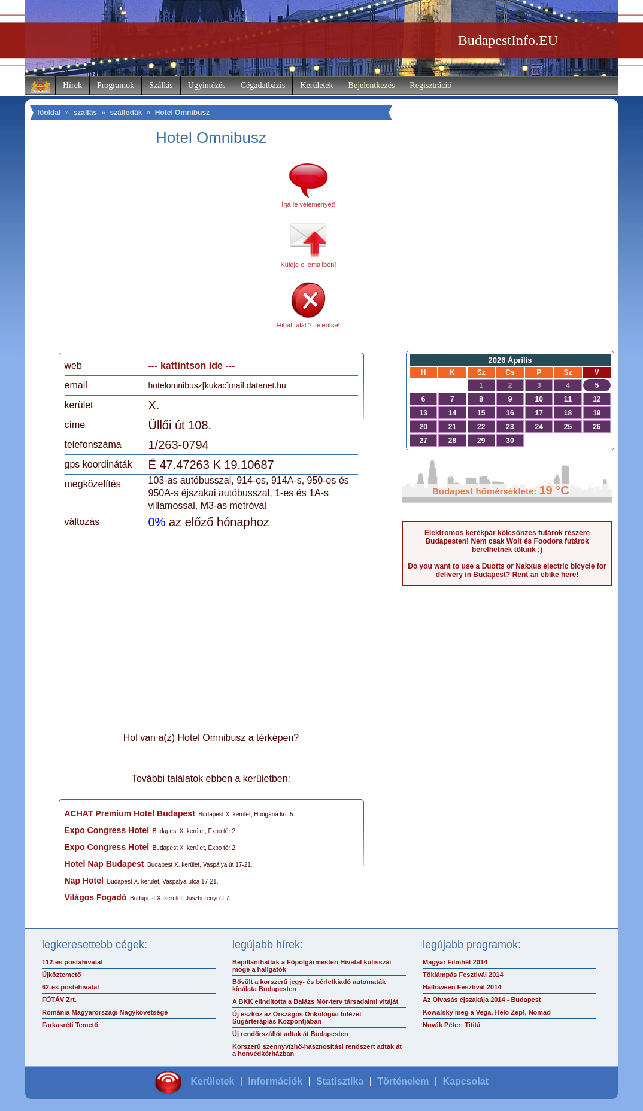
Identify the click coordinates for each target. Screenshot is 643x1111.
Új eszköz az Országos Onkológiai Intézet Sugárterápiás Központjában (297, 1017)
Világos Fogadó (96, 897)
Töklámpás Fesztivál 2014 (463, 974)
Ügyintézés (207, 85)
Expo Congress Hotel (107, 830)
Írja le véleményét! (308, 204)
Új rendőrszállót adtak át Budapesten (290, 1033)
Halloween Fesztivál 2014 (462, 987)
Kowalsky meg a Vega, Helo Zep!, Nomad (487, 1012)
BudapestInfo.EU (508, 40)
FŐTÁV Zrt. (59, 999)
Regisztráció (430, 85)
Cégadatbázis (263, 85)
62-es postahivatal (70, 987)
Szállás (161, 85)
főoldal (48, 112)
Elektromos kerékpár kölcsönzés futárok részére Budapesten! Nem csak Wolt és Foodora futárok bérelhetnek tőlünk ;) (507, 541)
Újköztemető (61, 974)
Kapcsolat (466, 1081)
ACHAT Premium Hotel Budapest (130, 813)
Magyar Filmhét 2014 (455, 962)
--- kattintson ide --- (191, 365)
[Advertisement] (164, 254)
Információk (275, 1081)
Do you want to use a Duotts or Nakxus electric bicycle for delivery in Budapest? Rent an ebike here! (507, 570)
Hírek (72, 85)
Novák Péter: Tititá (451, 1024)
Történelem (403, 1081)
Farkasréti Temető (70, 1024)
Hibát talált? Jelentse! (308, 325)
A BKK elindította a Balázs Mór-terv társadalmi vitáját (315, 1001)
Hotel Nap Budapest (104, 864)
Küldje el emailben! (308, 264)
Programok (115, 85)
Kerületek (316, 85)
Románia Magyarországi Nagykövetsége (105, 1012)
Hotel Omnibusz (182, 112)
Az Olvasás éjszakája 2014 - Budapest (482, 999)
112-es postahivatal (72, 962)
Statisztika (339, 1081)
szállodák (126, 112)
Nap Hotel (84, 880)
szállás (85, 112)
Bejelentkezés (371, 85)
